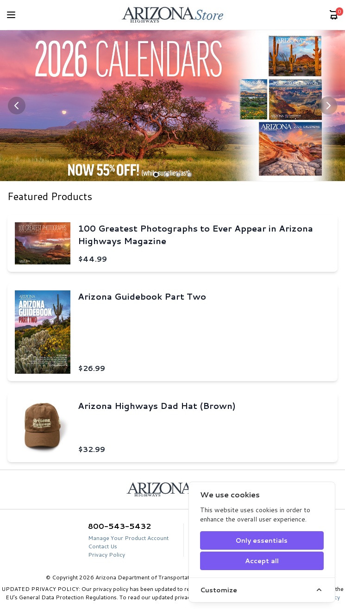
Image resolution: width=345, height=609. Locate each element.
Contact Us (102, 546)
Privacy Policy (106, 555)
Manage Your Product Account (128, 538)
